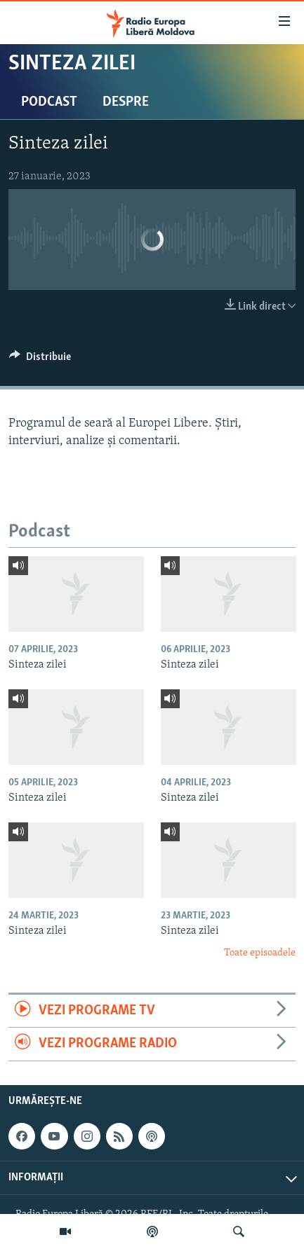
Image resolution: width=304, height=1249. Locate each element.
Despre (126, 102)
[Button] (40, 360)
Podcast (49, 102)
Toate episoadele (260, 953)
